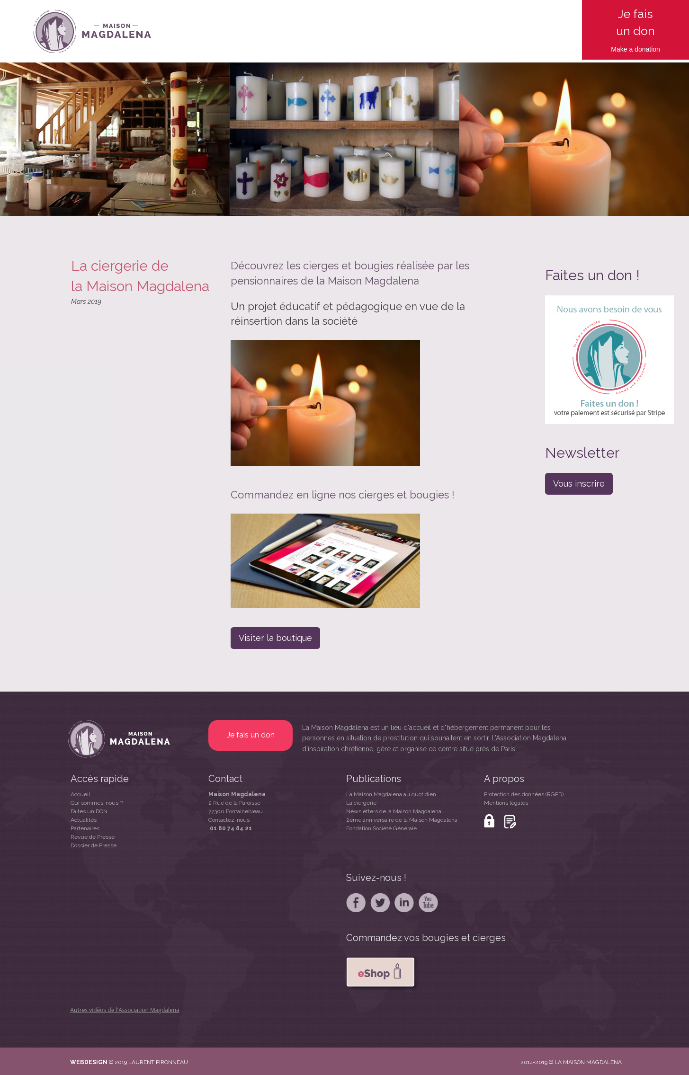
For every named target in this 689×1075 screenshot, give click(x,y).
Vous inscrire (579, 484)
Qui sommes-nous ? (97, 803)
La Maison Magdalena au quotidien (391, 794)
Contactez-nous (229, 820)
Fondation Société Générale (381, 828)
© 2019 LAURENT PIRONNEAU (148, 1062)
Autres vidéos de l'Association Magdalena (125, 1010)
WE (75, 1062)
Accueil (80, 794)
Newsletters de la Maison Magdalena (393, 811)
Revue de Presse (93, 837)
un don (635, 31)
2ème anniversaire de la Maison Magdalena (401, 820)
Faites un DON (89, 811)
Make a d (624, 49)
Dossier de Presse (93, 845)
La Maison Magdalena (335, 727)
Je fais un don (251, 734)
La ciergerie (361, 803)
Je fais (635, 14)
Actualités (84, 820)
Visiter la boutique (275, 638)
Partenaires (85, 828)
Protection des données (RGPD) (524, 794)
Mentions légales (506, 803)
